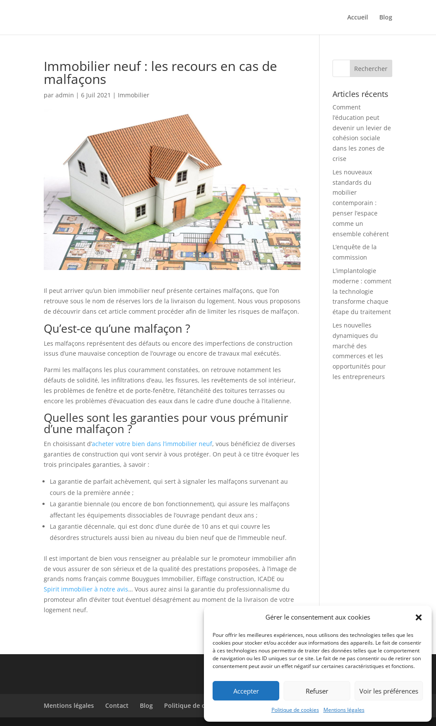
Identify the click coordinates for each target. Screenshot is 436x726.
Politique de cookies (295, 709)
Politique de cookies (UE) (200, 705)
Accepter (246, 691)
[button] (418, 617)
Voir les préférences (388, 691)
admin (64, 95)
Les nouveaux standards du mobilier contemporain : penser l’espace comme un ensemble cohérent (361, 203)
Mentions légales (344, 709)
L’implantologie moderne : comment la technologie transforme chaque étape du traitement (362, 291)
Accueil (357, 17)
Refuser (317, 691)
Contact (117, 705)
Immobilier (133, 95)
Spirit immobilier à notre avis (86, 589)
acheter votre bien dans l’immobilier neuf (152, 444)
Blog (385, 17)
